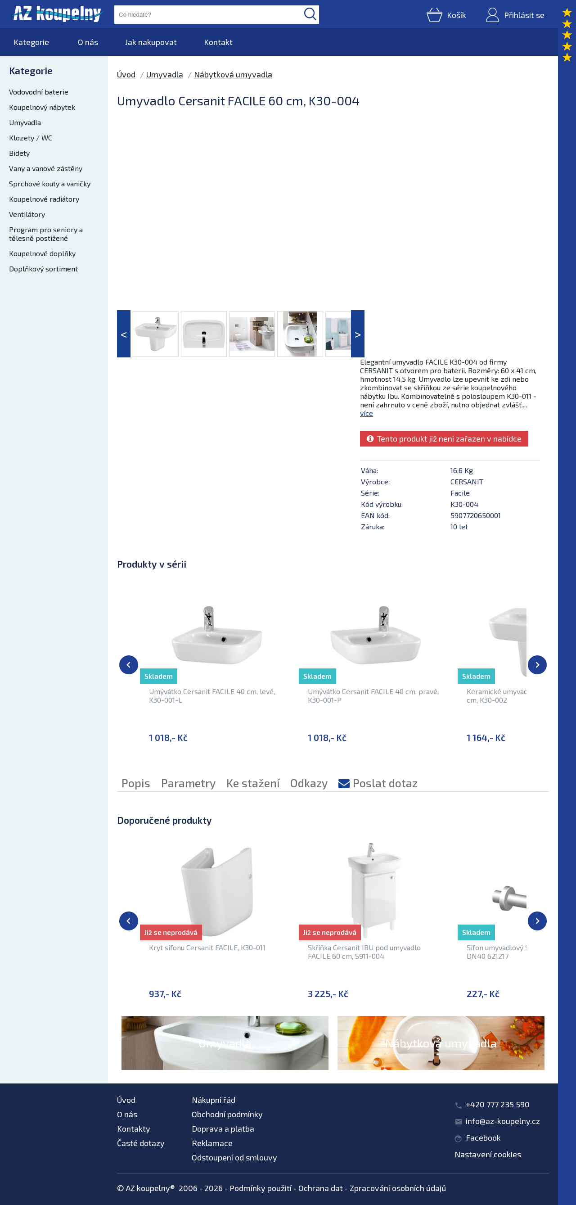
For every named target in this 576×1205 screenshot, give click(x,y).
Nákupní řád (213, 1100)
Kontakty (133, 1128)
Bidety (19, 153)
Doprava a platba (223, 1128)
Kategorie (31, 42)
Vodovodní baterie (38, 91)
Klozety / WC (30, 137)
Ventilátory (27, 214)
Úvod (126, 74)
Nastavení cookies (487, 1154)
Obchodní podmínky (227, 1114)
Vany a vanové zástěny (45, 168)
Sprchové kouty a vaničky (49, 183)
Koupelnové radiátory (44, 198)
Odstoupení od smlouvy (234, 1157)
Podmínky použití (261, 1188)
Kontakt (218, 42)
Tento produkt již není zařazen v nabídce (444, 438)
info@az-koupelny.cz (503, 1121)
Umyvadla (25, 122)
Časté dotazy (141, 1143)
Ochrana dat (320, 1188)
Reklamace (212, 1143)
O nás (88, 42)
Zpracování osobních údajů (398, 1188)
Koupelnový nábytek (42, 107)
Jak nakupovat (151, 42)
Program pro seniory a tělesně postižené (46, 233)
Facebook (483, 1137)
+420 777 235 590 (498, 1104)
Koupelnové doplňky (42, 253)
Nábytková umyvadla (233, 74)
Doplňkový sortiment (43, 268)
